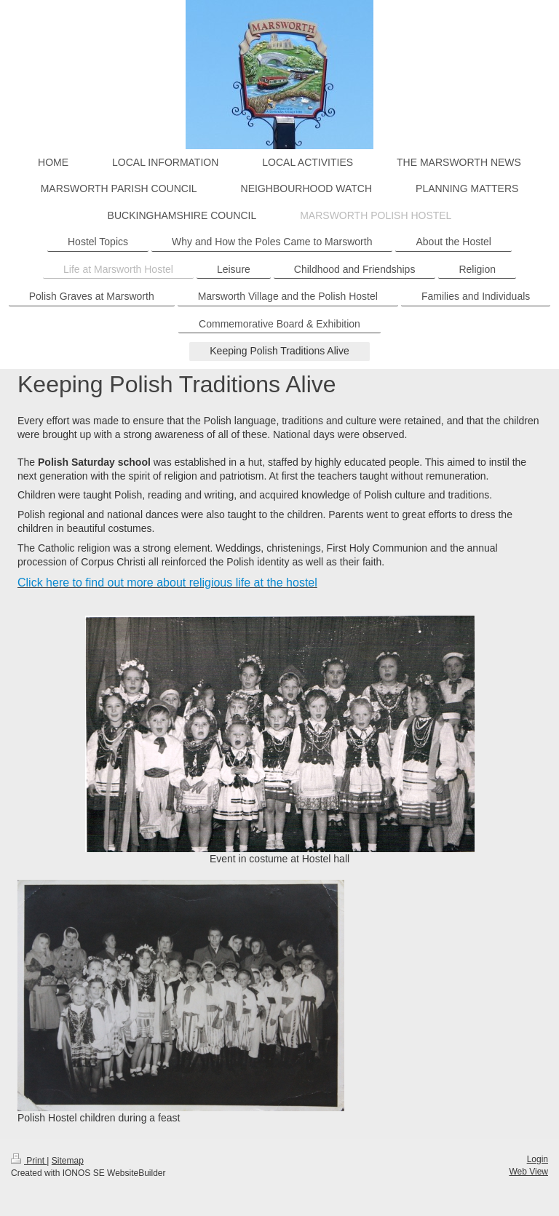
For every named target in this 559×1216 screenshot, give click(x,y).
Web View (528, 1172)
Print (29, 1161)
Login (537, 1159)
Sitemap (68, 1161)
